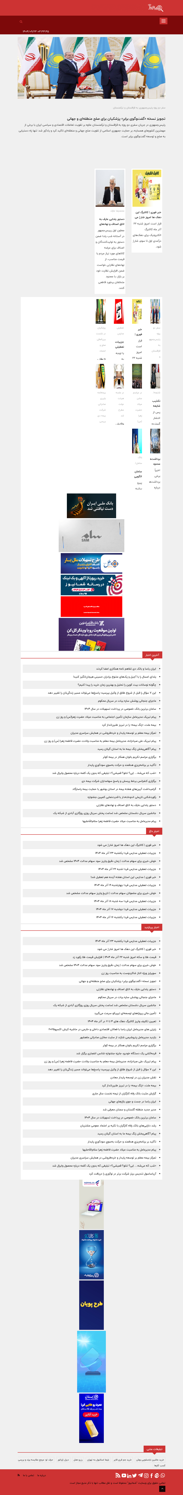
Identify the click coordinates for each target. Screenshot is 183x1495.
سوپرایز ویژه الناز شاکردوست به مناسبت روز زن (128, 973)
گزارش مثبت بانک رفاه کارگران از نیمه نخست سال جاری (124, 1093)
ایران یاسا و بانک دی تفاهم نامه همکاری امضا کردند (126, 668)
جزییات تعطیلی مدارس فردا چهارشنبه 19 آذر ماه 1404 (125, 885)
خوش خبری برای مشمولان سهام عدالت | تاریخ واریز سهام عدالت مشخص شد (111, 893)
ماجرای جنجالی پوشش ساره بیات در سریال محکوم (127, 700)
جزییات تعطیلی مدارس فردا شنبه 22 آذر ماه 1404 (127, 869)
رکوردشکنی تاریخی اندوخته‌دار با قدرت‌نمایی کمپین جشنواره (122, 797)
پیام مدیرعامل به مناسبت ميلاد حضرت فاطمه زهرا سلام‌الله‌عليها (119, 821)
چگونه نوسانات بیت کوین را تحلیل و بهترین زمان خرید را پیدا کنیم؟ (117, 684)
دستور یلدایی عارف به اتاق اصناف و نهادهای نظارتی (111, 224)
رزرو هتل (78, 1460)
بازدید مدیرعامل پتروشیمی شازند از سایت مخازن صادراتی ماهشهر (118, 1037)
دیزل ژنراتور (63, 1460)
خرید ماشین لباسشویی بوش (150, 1460)
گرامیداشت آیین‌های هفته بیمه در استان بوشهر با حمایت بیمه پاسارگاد (114, 789)
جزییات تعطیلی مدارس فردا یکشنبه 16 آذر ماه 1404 (126, 917)
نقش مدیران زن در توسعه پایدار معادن (133, 1077)
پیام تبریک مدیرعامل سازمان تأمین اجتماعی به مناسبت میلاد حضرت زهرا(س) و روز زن (106, 716)
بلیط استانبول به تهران (98, 1460)
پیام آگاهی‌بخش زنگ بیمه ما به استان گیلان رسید (126, 748)
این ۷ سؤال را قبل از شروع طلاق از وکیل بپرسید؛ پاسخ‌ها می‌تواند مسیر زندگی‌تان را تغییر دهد (102, 692)
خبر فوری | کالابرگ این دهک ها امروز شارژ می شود (148, 217)
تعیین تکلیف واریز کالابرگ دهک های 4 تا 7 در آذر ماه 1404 (122, 1021)
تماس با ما (28, 1475)
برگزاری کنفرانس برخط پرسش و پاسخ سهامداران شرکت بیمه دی (119, 781)
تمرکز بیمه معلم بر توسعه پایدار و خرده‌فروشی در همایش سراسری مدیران (113, 732)
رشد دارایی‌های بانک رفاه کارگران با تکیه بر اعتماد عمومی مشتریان (118, 1125)
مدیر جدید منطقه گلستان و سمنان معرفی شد (129, 1109)
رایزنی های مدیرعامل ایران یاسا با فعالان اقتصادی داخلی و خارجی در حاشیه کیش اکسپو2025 (102, 1029)
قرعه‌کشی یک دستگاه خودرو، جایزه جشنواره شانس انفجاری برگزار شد (116, 1053)
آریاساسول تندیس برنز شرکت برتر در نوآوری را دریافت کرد (122, 1173)
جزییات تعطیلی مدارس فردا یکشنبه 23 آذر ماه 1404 (125, 853)
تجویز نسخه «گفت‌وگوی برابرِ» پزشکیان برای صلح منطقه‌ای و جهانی (116, 118)
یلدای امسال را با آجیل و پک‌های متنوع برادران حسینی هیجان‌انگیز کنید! (114, 676)
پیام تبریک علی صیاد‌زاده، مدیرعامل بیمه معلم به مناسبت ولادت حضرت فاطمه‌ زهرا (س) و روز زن (100, 740)
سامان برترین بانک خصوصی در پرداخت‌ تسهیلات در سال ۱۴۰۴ (120, 708)
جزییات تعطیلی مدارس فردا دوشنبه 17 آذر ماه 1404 (126, 909)
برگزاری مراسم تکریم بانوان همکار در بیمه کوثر (129, 756)
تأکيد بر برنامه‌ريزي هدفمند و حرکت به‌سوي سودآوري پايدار (122, 765)
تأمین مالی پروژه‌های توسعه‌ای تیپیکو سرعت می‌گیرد (125, 1013)
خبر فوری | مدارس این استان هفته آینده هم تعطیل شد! (123, 877)
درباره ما (41, 1475)
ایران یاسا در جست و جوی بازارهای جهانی (132, 1101)
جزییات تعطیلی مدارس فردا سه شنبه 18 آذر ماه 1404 (125, 901)
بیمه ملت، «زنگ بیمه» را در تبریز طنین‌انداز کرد (129, 724)
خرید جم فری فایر (123, 1460)
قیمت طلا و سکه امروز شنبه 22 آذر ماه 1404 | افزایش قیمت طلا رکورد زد (114, 957)
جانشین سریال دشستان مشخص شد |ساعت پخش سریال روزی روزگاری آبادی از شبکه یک (104, 813)
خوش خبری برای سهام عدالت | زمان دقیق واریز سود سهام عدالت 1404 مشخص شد (107, 861)
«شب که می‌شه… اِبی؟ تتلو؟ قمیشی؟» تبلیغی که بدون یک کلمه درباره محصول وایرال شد (104, 773)
